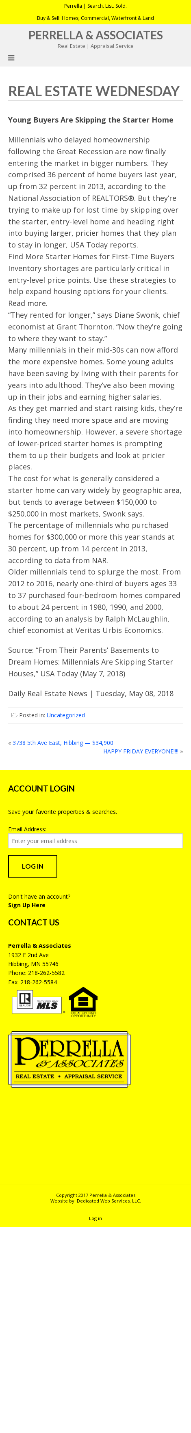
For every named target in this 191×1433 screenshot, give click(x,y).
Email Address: (27, 829)
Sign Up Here (27, 905)
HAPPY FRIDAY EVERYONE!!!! (140, 751)
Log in (95, 1218)
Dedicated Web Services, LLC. (109, 1201)
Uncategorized (66, 715)
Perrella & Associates (95, 35)
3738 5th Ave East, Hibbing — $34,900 (63, 743)
